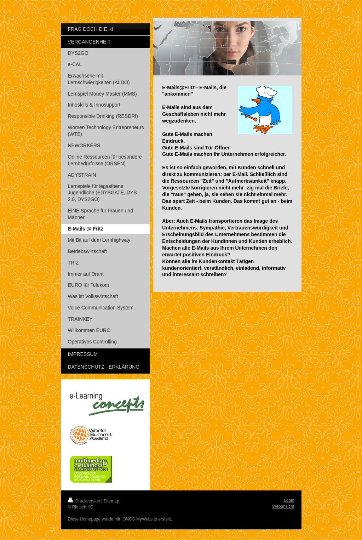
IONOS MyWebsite (139, 519)
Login (289, 500)
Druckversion (85, 501)
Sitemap (111, 501)
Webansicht (283, 506)
